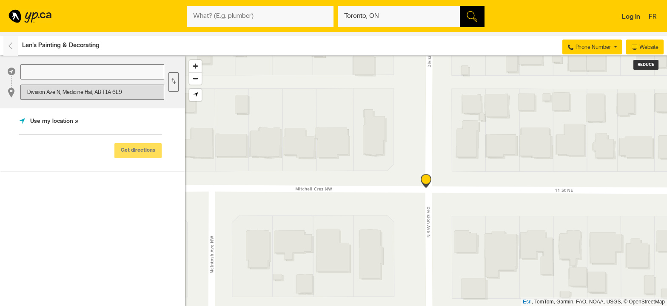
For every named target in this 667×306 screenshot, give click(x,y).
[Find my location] (195, 95)
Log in (631, 17)
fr (653, 17)
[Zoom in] (195, 66)
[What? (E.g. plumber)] (260, 16)
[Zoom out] (195, 78)
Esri (527, 302)
